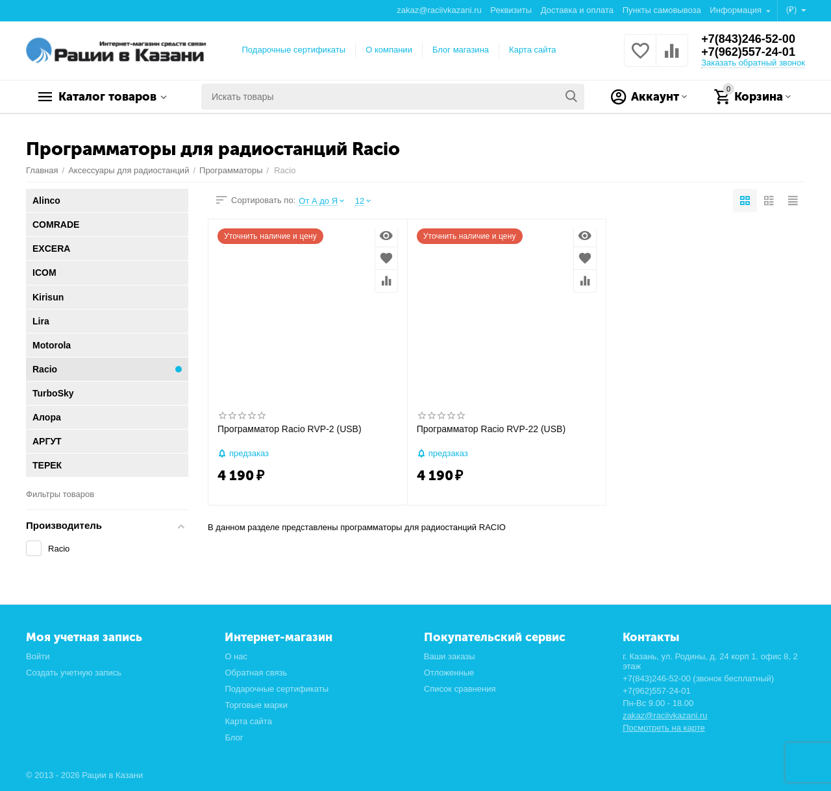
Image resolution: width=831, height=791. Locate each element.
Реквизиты (511, 10)
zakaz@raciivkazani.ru (439, 10)
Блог (234, 737)
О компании (389, 50)
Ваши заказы (449, 656)
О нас (236, 656)
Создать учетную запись (73, 672)
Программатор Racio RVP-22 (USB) (491, 429)
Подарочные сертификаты (294, 50)
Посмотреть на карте (664, 728)
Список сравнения (460, 689)
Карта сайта (532, 50)
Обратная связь (256, 672)
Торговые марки (256, 705)
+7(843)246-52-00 (748, 38)
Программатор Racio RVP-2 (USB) (289, 429)
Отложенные (449, 672)
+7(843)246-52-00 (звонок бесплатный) (698, 678)
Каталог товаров (107, 96)
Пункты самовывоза (662, 10)
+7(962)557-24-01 (748, 51)
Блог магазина (460, 50)
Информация (736, 10)
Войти (37, 656)
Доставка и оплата (577, 10)
